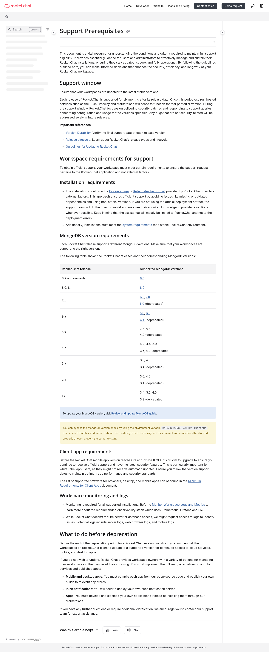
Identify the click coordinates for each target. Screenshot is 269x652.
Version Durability (78, 133)
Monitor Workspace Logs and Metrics (178, 504)
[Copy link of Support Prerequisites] (128, 31)
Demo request (233, 5)
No (132, 630)
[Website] (158, 6)
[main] (138, 332)
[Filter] (47, 29)
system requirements (137, 225)
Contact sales (205, 5)
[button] (24, 29)
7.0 (148, 297)
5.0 (142, 304)
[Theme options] (262, 6)
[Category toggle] (54, 32)
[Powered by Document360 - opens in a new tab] (23, 639)
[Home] (128, 6)
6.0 (142, 297)
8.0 (142, 278)
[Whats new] (253, 6)
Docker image (119, 191)
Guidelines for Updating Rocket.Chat (91, 146)
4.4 (142, 320)
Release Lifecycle (78, 139)
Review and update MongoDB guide (133, 413)
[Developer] (142, 6)
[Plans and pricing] (178, 6)
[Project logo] (17, 6)
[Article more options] (213, 42)
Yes (112, 630)
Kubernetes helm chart (149, 191)
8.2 (142, 287)
